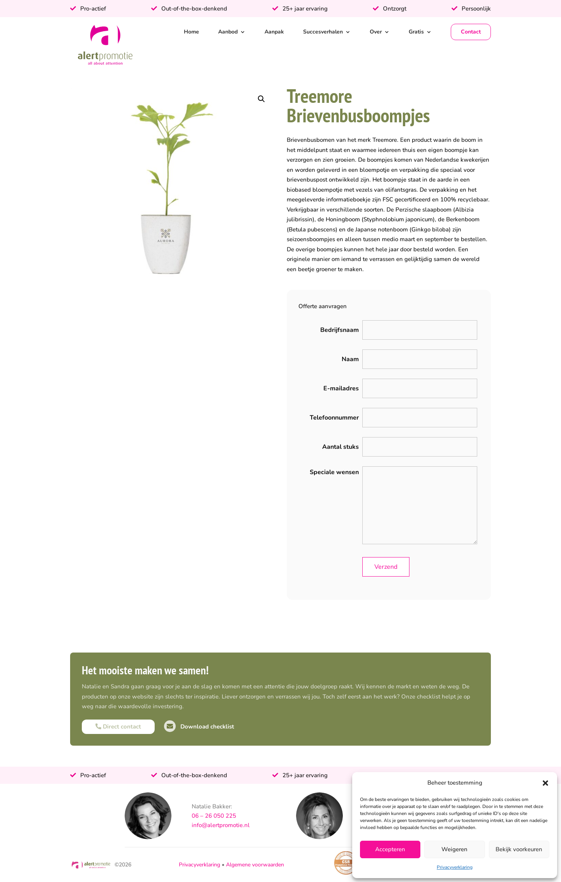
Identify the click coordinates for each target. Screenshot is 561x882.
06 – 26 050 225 (214, 816)
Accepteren (390, 849)
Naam (350, 359)
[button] (545, 783)
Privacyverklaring (455, 867)
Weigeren (454, 849)
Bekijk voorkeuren (519, 849)
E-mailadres (341, 388)
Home (191, 31)
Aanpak (274, 31)
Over (376, 31)
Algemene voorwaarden (255, 864)
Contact (471, 31)
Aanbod (228, 31)
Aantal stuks (340, 447)
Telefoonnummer (334, 418)
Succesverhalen (323, 31)
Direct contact (118, 726)
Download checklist (199, 726)
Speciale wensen (334, 472)
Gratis (416, 31)
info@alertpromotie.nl (221, 825)
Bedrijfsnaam (339, 330)
